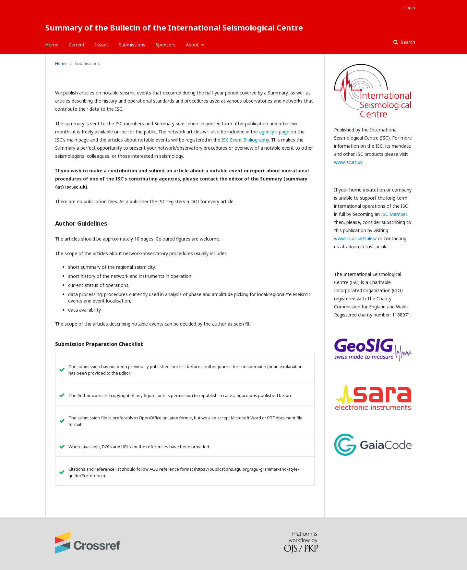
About (193, 45)
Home (51, 45)
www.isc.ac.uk (348, 162)
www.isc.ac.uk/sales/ (355, 238)
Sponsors (165, 45)
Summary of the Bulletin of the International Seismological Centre (174, 27)
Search (407, 42)
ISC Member (394, 214)
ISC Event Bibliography (245, 140)
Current (77, 45)
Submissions (132, 45)
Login (409, 7)
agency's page (274, 132)
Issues (102, 45)
